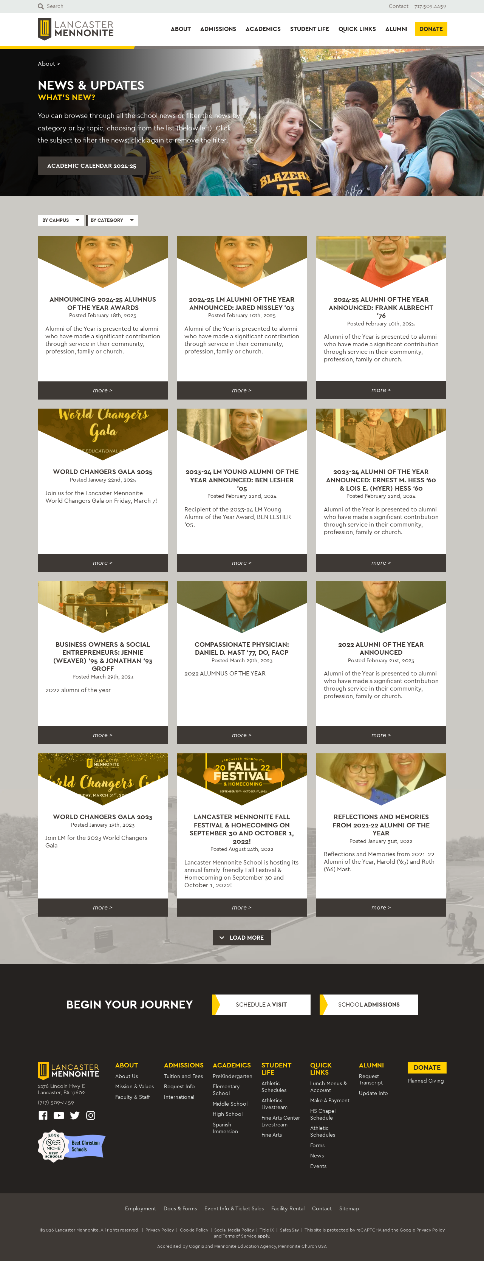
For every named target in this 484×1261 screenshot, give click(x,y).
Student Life (309, 29)
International (179, 1097)
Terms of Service (240, 1236)
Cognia (196, 1246)
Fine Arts (271, 1135)
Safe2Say (289, 1230)
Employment (140, 1208)
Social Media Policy (234, 1230)
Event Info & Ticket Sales (234, 1208)
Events (318, 1166)
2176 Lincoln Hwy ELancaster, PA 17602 (61, 1089)
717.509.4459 (430, 6)
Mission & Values (134, 1086)
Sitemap (349, 1208)
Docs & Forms (180, 1208)
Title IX (267, 1230)
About (181, 29)
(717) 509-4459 (56, 1102)
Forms (317, 1145)
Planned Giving (426, 1081)
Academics (263, 29)
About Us (126, 1076)
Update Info (373, 1093)
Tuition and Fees (183, 1076)
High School (228, 1114)
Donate (431, 29)
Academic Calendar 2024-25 (91, 165)
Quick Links (357, 29)
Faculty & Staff (132, 1097)
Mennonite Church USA (302, 1246)
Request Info (179, 1086)
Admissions (218, 29)
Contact (398, 6)
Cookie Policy (194, 1230)
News (317, 1156)
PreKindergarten (232, 1076)
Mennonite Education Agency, (245, 1246)
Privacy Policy (159, 1230)
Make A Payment (329, 1100)
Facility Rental (288, 1208)
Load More (241, 937)
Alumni (396, 29)
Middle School (230, 1104)
